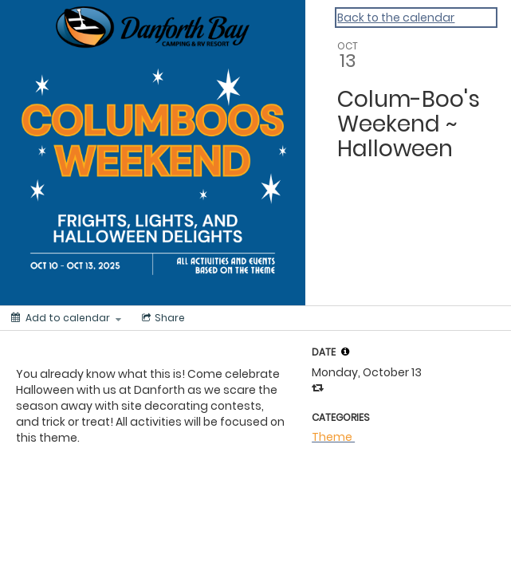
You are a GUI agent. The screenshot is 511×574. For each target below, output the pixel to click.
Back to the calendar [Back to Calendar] (395, 18)
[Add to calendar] (66, 318)
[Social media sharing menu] (161, 318)
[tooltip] (345, 351)
